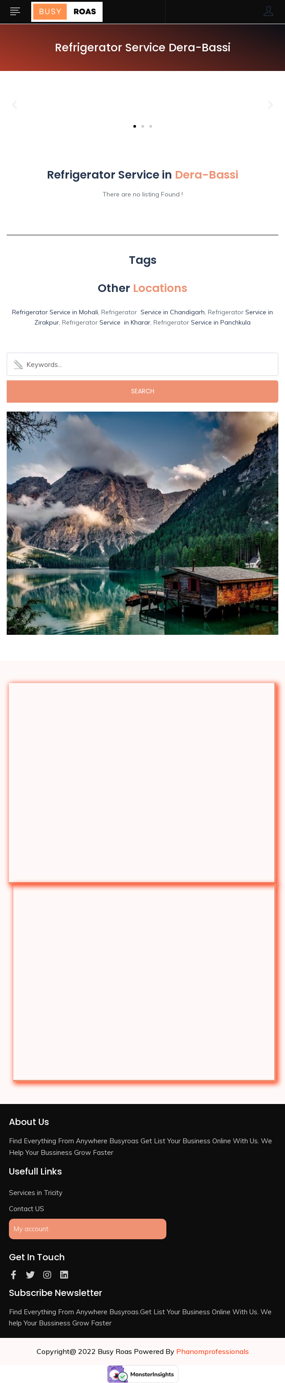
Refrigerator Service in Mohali (55, 312)
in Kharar (135, 322)
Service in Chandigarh (172, 312)
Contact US (26, 1208)
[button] (134, 126)
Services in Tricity (35, 1192)
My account (31, 1229)
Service (255, 312)
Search (142, 391)
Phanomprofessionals (212, 1351)
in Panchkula (231, 322)
